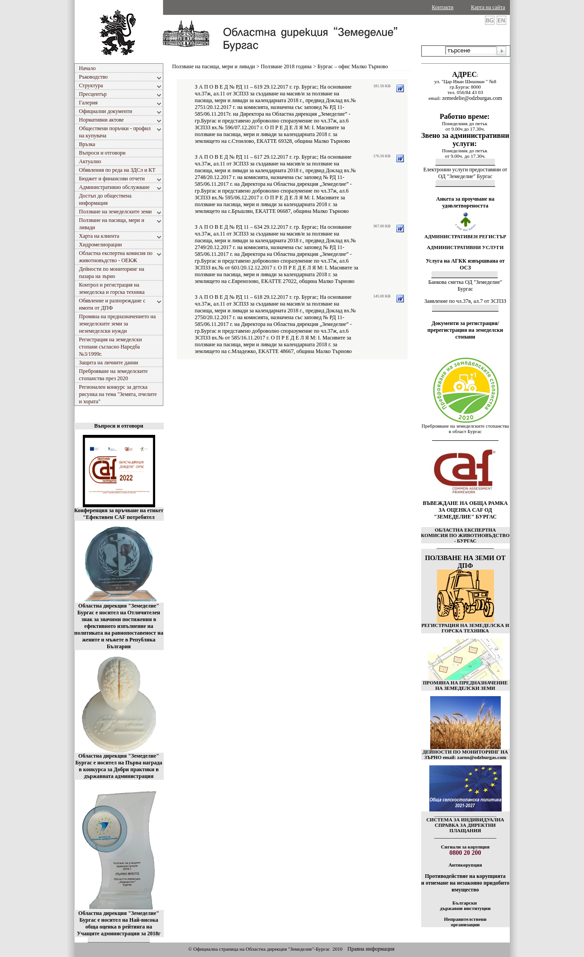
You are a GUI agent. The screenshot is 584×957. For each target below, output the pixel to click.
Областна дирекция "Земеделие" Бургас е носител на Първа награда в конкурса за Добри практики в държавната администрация (118, 766)
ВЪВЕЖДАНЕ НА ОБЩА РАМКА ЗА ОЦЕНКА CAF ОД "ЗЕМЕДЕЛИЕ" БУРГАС (465, 510)
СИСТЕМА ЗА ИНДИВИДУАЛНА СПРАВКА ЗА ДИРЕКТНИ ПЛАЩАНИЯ (465, 825)
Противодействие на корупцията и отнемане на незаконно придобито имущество (465, 883)
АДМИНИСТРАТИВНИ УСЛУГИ (465, 247)
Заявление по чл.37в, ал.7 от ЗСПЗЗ (465, 301)
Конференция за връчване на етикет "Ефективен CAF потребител (118, 513)
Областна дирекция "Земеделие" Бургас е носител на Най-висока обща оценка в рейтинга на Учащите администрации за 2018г (119, 923)
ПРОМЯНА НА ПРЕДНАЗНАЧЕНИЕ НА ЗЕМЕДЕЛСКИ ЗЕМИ (465, 685)
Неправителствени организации (465, 921)
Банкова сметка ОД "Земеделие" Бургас (465, 285)
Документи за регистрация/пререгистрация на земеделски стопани (465, 330)
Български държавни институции (465, 905)
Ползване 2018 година (286, 66)
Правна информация (370, 949)
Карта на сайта (488, 7)
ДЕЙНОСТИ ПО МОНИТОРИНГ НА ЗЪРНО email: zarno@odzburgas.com (465, 754)
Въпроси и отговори (118, 426)
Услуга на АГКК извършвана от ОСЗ (465, 264)
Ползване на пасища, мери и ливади (213, 66)
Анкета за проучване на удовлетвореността (465, 202)
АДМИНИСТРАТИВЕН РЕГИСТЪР (465, 236)
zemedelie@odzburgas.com (472, 98)
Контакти (443, 7)
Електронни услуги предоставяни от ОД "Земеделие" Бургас (465, 172)
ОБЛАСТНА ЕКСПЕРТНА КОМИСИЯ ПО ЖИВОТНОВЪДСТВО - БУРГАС (465, 535)
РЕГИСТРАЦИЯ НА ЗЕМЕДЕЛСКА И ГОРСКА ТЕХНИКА (465, 627)
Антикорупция (465, 864)
